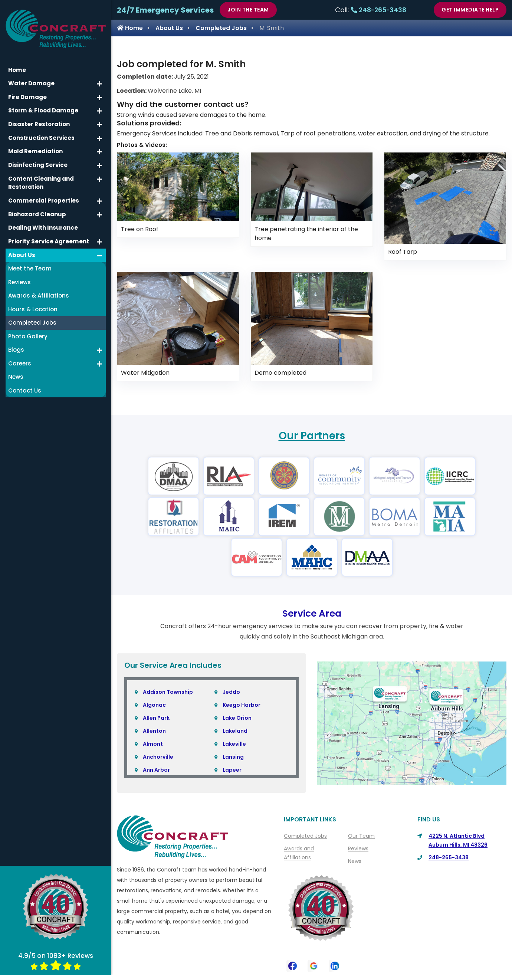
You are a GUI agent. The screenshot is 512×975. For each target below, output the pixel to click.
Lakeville (234, 744)
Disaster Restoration (39, 120)
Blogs (16, 345)
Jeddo (231, 692)
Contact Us (24, 386)
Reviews (358, 848)
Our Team (361, 836)
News (354, 861)
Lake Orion (237, 718)
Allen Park (156, 718)
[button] (99, 80)
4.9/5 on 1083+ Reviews (55, 960)
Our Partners (312, 436)
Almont (153, 744)
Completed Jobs (221, 28)
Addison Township (168, 692)
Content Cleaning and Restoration (41, 179)
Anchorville (158, 757)
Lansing (233, 757)
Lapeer (232, 770)
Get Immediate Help (470, 9)
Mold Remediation (35, 147)
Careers (19, 359)
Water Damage (31, 79)
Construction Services (41, 134)
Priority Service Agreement (48, 237)
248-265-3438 (378, 10)
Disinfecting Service (38, 161)
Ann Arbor (156, 770)
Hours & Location (33, 305)
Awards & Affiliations (38, 291)
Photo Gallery (27, 332)
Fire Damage (27, 93)
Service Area (311, 613)
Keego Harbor (241, 705)
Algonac (154, 705)
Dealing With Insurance (43, 223)
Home (130, 28)
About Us (169, 28)
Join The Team (248, 9)
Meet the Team (30, 264)
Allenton (154, 731)
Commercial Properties (43, 196)
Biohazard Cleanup (37, 210)
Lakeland (235, 731)
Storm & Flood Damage (43, 107)
